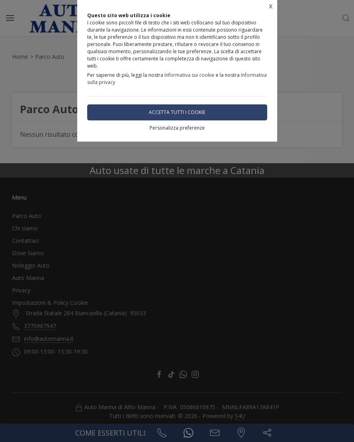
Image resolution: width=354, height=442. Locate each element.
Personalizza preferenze (177, 127)
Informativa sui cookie (189, 75)
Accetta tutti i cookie (177, 112)
